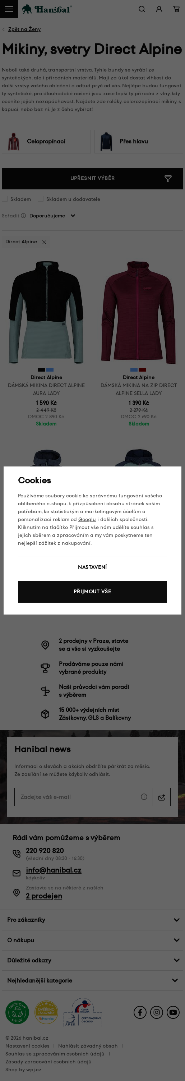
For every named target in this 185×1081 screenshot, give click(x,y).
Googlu (87, 519)
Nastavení (92, 567)
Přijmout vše (92, 592)
